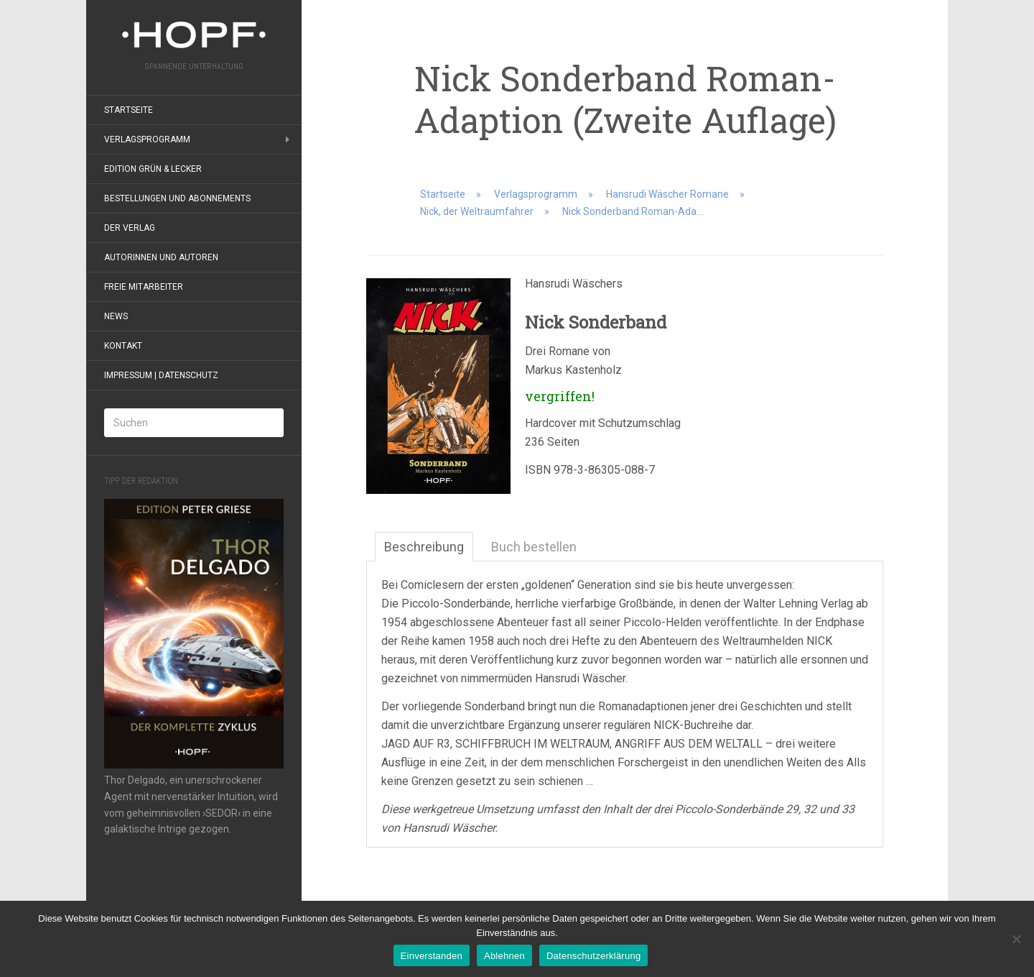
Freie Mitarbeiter (143, 287)
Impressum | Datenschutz (161, 375)
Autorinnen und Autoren (161, 257)
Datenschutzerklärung (593, 955)
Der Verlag (129, 228)
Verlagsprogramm (147, 139)
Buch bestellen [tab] (534, 546)
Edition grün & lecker (153, 169)
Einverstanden (431, 955)
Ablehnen (504, 955)
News (116, 316)
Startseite (128, 110)
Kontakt (123, 346)
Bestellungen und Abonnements (177, 198)
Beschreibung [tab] (424, 546)
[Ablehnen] (1016, 939)
